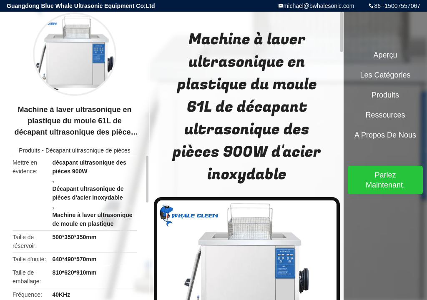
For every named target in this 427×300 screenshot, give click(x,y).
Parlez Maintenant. (385, 180)
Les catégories (385, 75)
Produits (29, 150)
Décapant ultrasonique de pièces (88, 150)
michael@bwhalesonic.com (319, 5)
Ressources (385, 115)
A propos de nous (385, 135)
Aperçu (385, 55)
